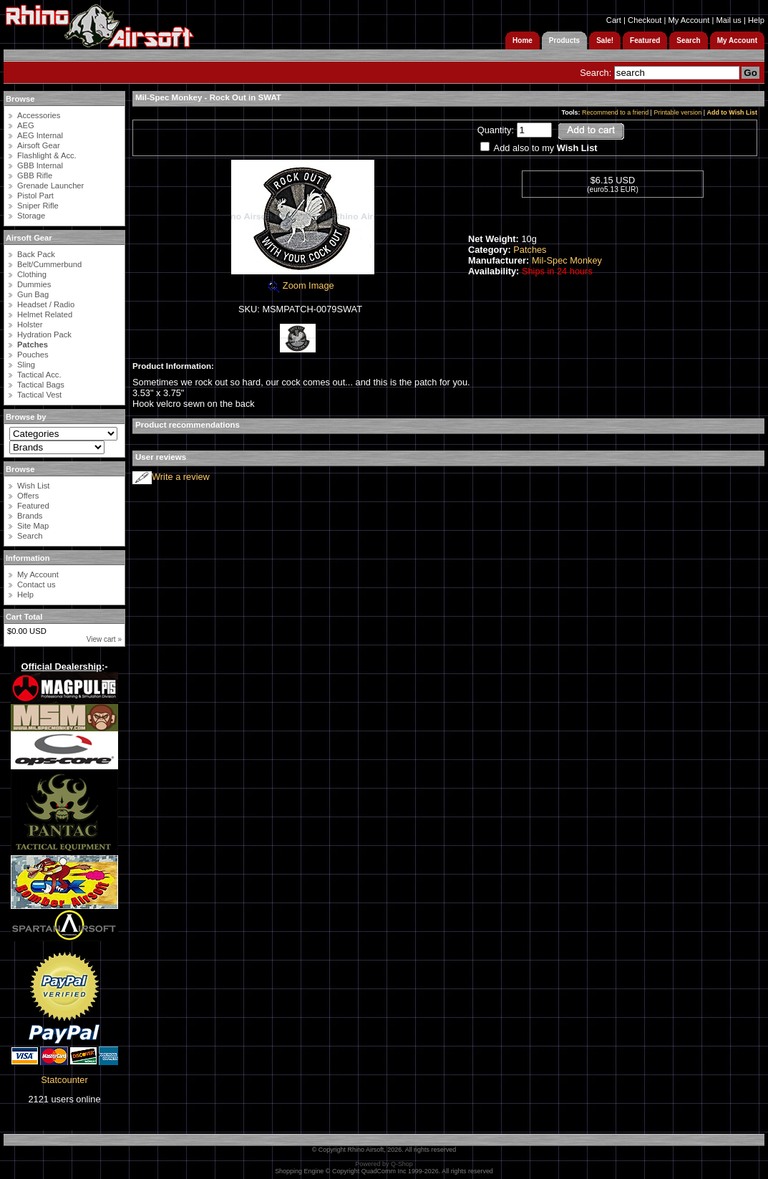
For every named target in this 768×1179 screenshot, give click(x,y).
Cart (613, 20)
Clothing (32, 274)
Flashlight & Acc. (47, 155)
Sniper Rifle (38, 205)
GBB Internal (40, 165)
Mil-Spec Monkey (567, 260)
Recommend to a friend (615, 112)
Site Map (33, 525)
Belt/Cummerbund (49, 264)
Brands (29, 515)
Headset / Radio (45, 304)
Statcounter (64, 1079)
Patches (529, 249)
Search (29, 535)
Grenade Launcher (50, 185)
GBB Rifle (34, 175)
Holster (29, 324)
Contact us (36, 584)
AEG (25, 125)
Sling (26, 364)
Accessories (38, 115)
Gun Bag (33, 294)
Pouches (33, 354)
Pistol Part (35, 195)
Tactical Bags (40, 384)
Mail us (728, 20)
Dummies (34, 284)
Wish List (33, 485)
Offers (28, 495)
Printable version (677, 112)
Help (756, 20)
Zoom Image (300, 285)
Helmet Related (44, 314)
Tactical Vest (39, 394)
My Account (688, 20)
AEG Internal (40, 135)
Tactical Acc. (39, 374)
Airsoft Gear (38, 145)
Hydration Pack (44, 334)
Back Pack (36, 254)
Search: (595, 72)
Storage (31, 215)
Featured (33, 505)
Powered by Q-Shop (384, 1164)
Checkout (644, 20)
